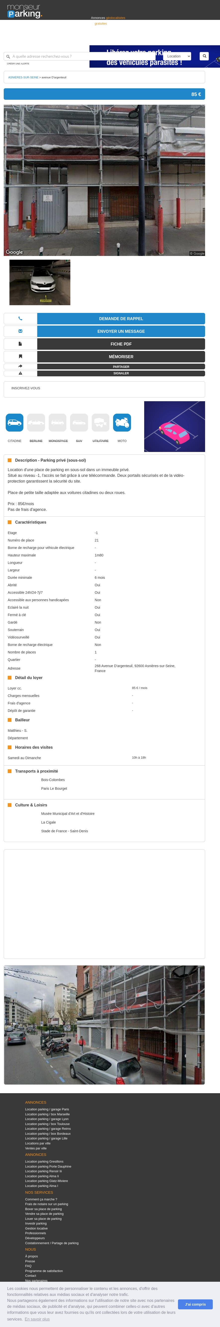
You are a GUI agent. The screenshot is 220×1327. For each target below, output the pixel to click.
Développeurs (35, 1238)
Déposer (167, 39)
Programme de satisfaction (44, 1271)
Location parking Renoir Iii (43, 1171)
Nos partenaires (36, 1280)
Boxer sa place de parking (43, 1209)
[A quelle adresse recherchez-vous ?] (79, 56)
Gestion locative (36, 1228)
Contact (30, 1276)
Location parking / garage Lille (46, 1138)
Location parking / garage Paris (47, 1109)
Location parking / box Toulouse (47, 1124)
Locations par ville (37, 1143)
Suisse (208, 39)
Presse (30, 1261)
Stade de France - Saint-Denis (64, 831)
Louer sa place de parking (43, 1219)
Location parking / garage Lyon (47, 1119)
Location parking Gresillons (44, 1161)
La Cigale (48, 822)
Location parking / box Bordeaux (48, 1133)
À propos (31, 1256)
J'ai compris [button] (195, 1304)
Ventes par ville (35, 1148)
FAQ (28, 1266)
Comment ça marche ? (41, 1199)
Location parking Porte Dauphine (48, 1166)
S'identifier (150, 39)
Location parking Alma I (41, 1186)
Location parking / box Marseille (47, 1114)
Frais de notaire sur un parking (46, 1204)
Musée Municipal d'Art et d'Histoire (68, 814)
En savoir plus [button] (37, 1319)
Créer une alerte (18, 63)
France (180, 39)
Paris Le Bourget (54, 788)
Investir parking (35, 1223)
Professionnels (130, 39)
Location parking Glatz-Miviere (46, 1181)
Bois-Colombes (53, 780)
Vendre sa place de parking (44, 1214)
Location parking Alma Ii (42, 1176)
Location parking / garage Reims (48, 1128)
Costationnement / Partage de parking (52, 1243)
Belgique (194, 39)
